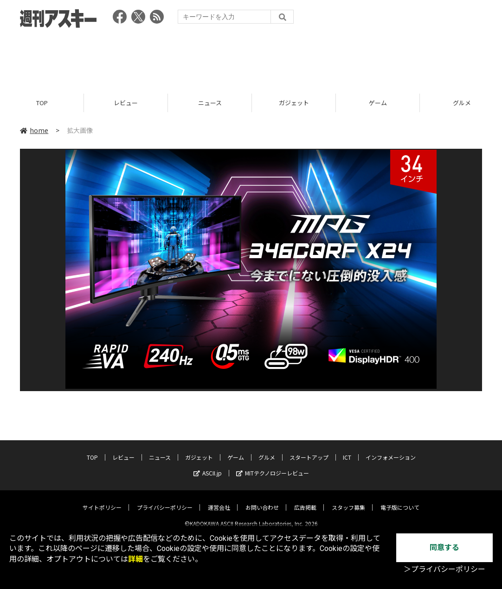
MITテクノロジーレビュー (272, 465)
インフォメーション (391, 450)
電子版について (399, 500)
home (34, 130)
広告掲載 (305, 500)
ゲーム (378, 103)
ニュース (210, 103)
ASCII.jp (207, 465)
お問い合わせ (262, 500)
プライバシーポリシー (165, 500)
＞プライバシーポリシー (444, 569)
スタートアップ (309, 450)
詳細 (135, 559)
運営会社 (219, 500)
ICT (347, 450)
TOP (42, 103)
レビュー (126, 103)
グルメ (266, 450)
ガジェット (294, 103)
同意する (444, 547)
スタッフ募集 (348, 500)
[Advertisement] (251, 58)
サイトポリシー (102, 500)
